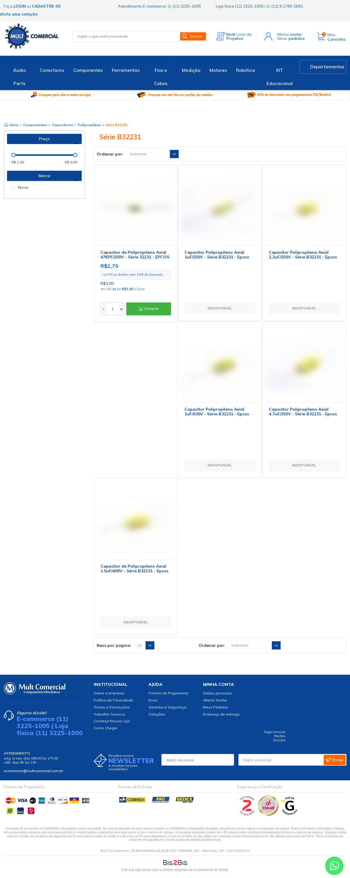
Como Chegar (105, 728)
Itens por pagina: (114, 645)
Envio (153, 700)
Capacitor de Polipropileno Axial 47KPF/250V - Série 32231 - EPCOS (134, 255)
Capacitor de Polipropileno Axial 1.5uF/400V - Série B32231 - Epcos (134, 569)
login (19, 6)
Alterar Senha (215, 700)
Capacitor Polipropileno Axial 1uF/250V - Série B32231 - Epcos (217, 255)
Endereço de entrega (221, 714)
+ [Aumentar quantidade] (121, 309)
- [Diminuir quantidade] (104, 309)
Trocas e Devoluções (112, 707)
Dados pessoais (217, 693)
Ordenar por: (110, 154)
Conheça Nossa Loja (112, 721)
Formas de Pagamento (168, 693)
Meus (291, 38)
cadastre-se (46, 6)
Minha (289, 34)
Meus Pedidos (215, 707)
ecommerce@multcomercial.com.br (33, 771)
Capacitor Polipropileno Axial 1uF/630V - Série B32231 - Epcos (217, 412)
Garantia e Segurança (167, 707)
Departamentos (327, 67)
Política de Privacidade (113, 700)
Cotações (156, 714)
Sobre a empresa (109, 693)
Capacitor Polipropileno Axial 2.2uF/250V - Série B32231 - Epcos (303, 255)
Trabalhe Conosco (109, 714)
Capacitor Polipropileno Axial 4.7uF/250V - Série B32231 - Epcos (303, 412)
